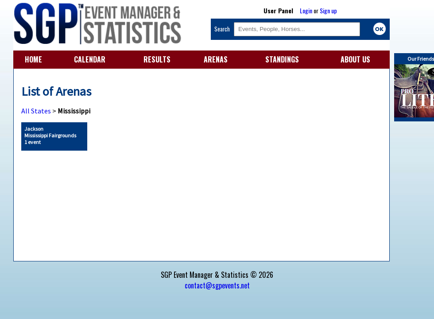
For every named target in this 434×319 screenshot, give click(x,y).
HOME (33, 59)
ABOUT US (355, 59)
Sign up (328, 10)
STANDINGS (282, 59)
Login (306, 10)
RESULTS (156, 59)
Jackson (50, 135)
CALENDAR (89, 59)
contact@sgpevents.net (217, 285)
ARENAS (216, 59)
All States (36, 110)
